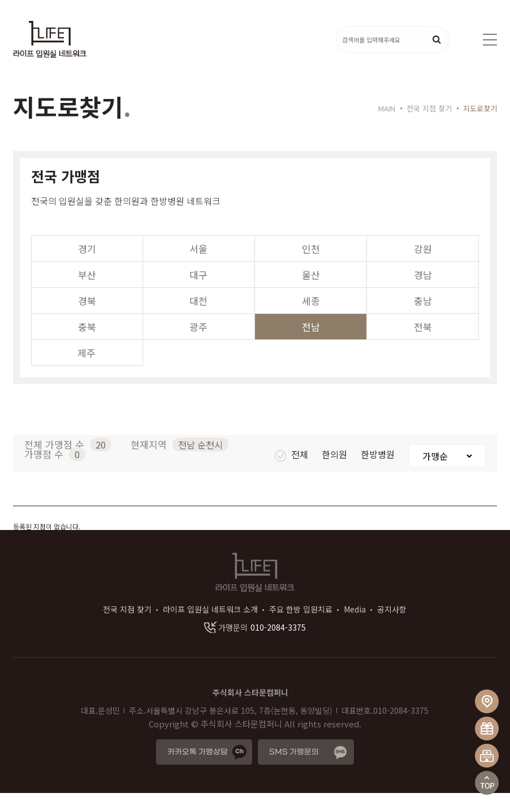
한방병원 (379, 467)
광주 (198, 340)
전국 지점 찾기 (127, 622)
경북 (87, 314)
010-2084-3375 (255, 640)
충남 (423, 314)
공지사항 (392, 622)
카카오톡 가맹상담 (197, 765)
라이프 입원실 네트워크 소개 (210, 622)
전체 (292, 467)
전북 (423, 340)
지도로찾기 (480, 121)
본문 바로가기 (0, 0)
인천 (311, 262)
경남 (423, 288)
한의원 (335, 467)
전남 (311, 340)
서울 (198, 262)
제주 (86, 366)
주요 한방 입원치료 (300, 622)
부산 (87, 288)
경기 (87, 262)
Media (355, 622)
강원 (423, 262)
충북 (87, 340)
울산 (311, 288)
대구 (198, 288)
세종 (311, 314)
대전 (198, 314)
